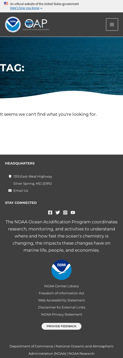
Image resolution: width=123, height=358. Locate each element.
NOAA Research (82, 353)
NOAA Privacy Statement (61, 314)
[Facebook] (50, 212)
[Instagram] (65, 212)
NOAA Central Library (61, 286)
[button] (61, 326)
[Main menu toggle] (112, 24)
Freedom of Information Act (61, 293)
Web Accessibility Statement (61, 300)
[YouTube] (73, 212)
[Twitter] (57, 212)
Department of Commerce (31, 346)
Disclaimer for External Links (61, 307)
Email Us (20, 190)
